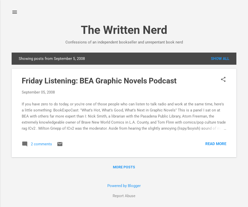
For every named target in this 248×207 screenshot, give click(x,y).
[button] (223, 79)
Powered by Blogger (124, 185)
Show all (220, 58)
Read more (215, 144)
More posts (124, 167)
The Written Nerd (124, 30)
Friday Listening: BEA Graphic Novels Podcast (99, 80)
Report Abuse (124, 196)
